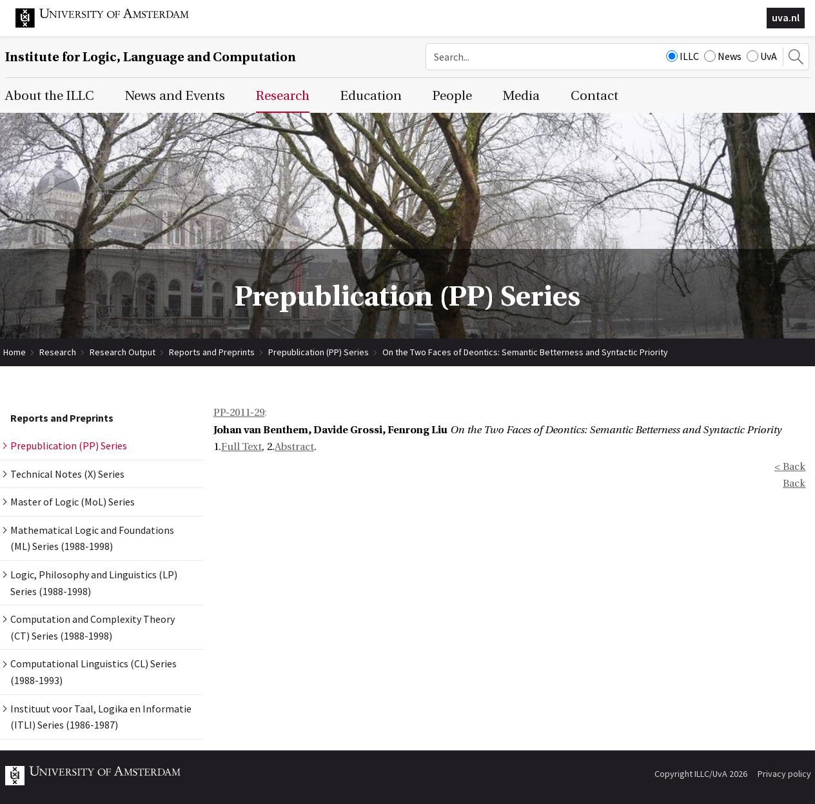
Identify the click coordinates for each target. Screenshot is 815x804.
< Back (789, 467)
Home (14, 352)
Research (57, 352)
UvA (762, 56)
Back (794, 483)
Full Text (241, 447)
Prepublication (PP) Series (318, 352)
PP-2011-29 (238, 412)
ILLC (682, 56)
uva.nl (786, 17)
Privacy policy (784, 773)
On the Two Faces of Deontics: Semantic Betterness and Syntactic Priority (525, 352)
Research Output (122, 352)
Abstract (294, 447)
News (722, 56)
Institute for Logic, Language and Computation (150, 57)
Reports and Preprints (212, 352)
